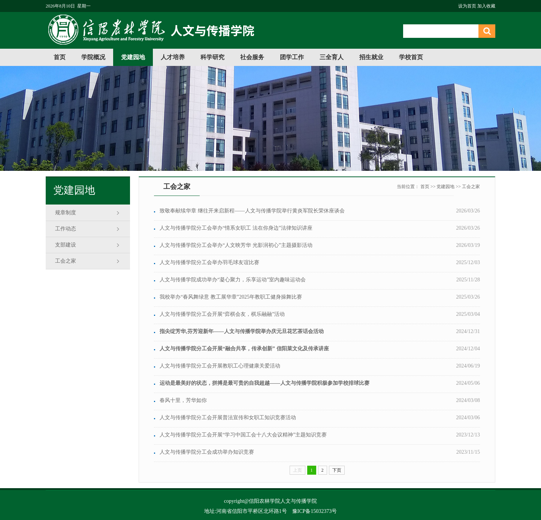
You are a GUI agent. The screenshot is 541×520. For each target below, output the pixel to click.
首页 (60, 57)
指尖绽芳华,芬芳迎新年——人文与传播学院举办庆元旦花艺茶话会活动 (242, 331)
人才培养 (173, 57)
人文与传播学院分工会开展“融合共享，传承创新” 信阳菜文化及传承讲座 (244, 348)
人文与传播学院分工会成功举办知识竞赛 (207, 452)
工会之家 (65, 261)
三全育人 (332, 57)
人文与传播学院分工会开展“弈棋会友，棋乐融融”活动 (222, 314)
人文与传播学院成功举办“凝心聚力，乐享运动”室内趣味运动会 (233, 279)
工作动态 (65, 229)
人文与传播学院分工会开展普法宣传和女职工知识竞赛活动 (228, 417)
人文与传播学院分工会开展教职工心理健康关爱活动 (220, 366)
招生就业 (371, 57)
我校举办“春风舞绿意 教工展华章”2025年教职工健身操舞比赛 (231, 297)
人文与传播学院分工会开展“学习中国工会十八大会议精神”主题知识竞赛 (243, 435)
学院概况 (93, 57)
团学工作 (292, 57)
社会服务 (252, 57)
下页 (336, 470)
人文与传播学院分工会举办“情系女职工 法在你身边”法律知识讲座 (236, 228)
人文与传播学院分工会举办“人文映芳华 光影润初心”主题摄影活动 (236, 245)
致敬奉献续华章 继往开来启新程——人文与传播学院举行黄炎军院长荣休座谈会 (252, 211)
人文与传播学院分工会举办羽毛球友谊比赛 (209, 262)
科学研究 (212, 57)
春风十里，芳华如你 (183, 400)
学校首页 (411, 57)
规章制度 (65, 212)
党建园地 (133, 57)
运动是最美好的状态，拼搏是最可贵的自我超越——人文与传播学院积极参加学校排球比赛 (264, 383)
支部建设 (65, 245)
